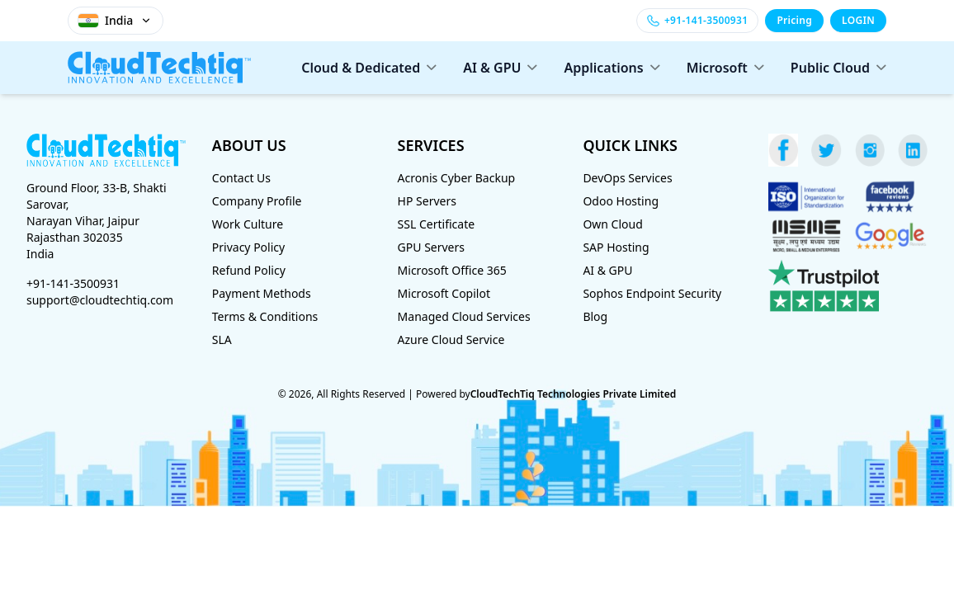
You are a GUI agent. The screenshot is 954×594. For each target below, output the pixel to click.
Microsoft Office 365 (452, 270)
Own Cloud (612, 224)
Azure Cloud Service (451, 339)
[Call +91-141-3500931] (697, 20)
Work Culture (247, 224)
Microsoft (725, 68)
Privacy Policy (248, 247)
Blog (595, 316)
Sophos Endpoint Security (652, 293)
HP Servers (427, 201)
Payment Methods (261, 293)
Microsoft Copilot (444, 293)
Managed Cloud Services (464, 316)
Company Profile (257, 201)
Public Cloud (838, 68)
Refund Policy (249, 270)
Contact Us (241, 178)
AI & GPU (500, 68)
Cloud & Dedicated (369, 68)
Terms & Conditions (265, 316)
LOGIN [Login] (858, 20)
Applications (611, 68)
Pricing (794, 20)
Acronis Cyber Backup (457, 178)
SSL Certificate (436, 224)
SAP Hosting (616, 247)
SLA (222, 339)
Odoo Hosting (621, 201)
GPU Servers (431, 247)
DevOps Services (627, 178)
